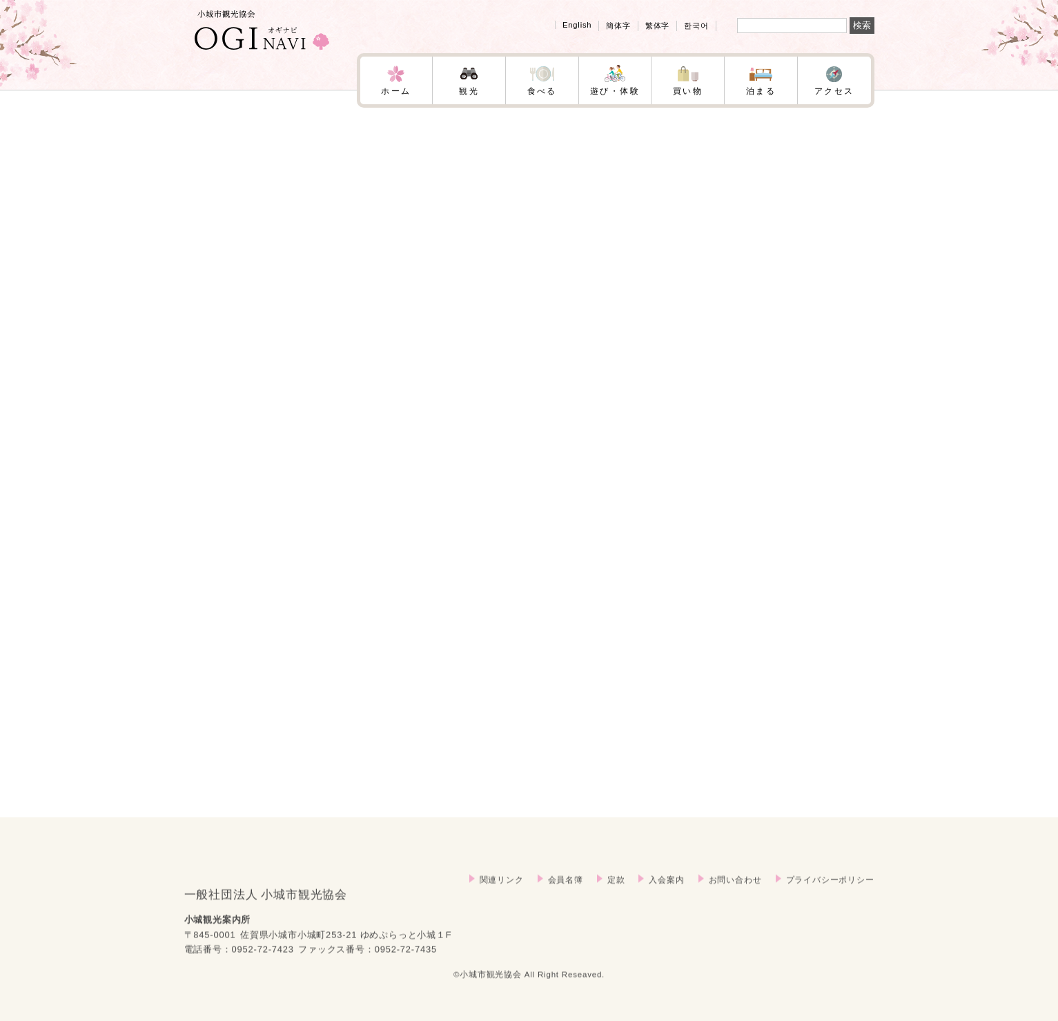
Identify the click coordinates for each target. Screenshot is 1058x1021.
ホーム (396, 91)
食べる (542, 91)
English (576, 25)
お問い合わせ (735, 894)
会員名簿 (565, 894)
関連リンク (502, 894)
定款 (616, 894)
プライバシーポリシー (830, 894)
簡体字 (618, 25)
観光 (469, 91)
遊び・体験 (615, 91)
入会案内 (666, 894)
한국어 (696, 25)
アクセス (834, 91)
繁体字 (657, 25)
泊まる (761, 91)
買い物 (688, 91)
